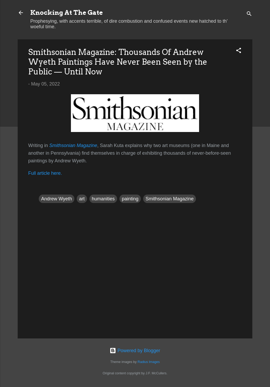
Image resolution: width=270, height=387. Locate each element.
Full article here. (45, 173)
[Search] (249, 14)
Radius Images (149, 362)
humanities (103, 198)
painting (130, 198)
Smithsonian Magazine (170, 198)
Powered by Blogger (135, 350)
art (82, 198)
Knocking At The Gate (66, 12)
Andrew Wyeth (56, 198)
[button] (238, 51)
